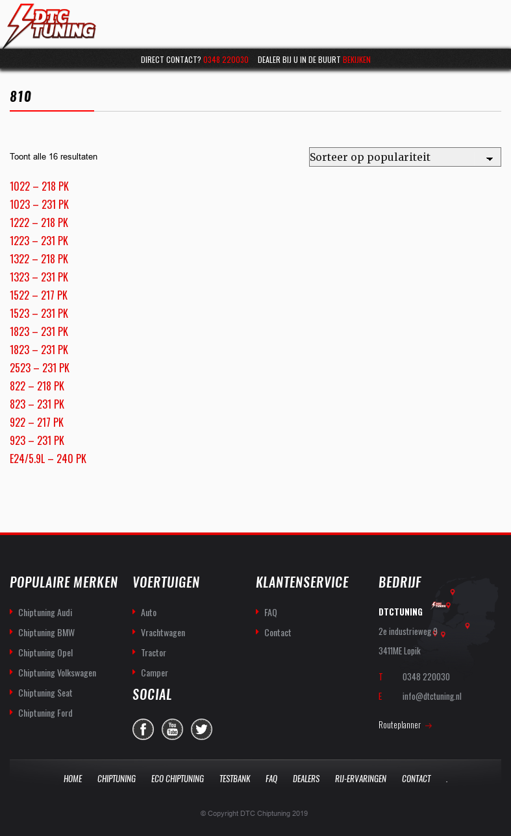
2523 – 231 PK (39, 368)
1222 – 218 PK (39, 222)
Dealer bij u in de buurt (314, 59)
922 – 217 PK (37, 422)
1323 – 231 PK (39, 277)
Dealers (306, 778)
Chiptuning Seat (45, 692)
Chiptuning (116, 778)
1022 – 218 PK (39, 186)
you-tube (172, 729)
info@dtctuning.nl (432, 695)
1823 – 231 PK (39, 331)
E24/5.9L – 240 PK (48, 458)
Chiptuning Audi (45, 612)
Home (73, 778)
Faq (271, 778)
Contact (278, 632)
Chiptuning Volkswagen (57, 672)
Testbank (234, 778)
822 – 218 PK (37, 386)
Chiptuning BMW (46, 632)
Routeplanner (400, 724)
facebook (143, 729)
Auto (148, 612)
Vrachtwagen (163, 632)
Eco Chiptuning (177, 778)
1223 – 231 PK (39, 240)
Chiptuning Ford (45, 712)
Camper (154, 672)
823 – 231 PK (37, 404)
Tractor (153, 652)
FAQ (270, 612)
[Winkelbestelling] (405, 157)
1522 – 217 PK (39, 295)
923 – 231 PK (37, 440)
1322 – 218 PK (39, 259)
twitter (201, 729)
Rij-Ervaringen (360, 778)
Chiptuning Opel (45, 652)
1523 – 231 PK (39, 313)
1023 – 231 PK (39, 204)
